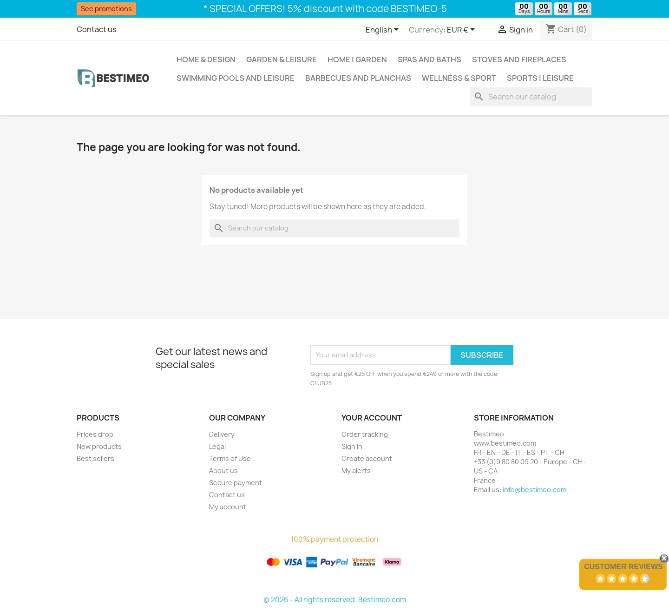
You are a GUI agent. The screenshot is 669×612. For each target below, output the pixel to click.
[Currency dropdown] (462, 30)
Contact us (97, 29)
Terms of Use (230, 458)
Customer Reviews (623, 567)
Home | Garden (357, 59)
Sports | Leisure (540, 78)
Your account (371, 418)
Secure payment (235, 482)
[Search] (531, 96)
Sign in (351, 446)
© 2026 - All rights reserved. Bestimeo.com (334, 600)
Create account (366, 458)
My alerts (356, 470)
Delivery (222, 434)
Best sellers (95, 458)
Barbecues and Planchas (358, 78)
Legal (217, 446)
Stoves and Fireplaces (519, 59)
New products (99, 446)
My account (227, 506)
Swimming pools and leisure (236, 78)
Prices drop (95, 434)
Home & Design (206, 59)
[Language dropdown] (384, 30)
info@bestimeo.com (534, 489)
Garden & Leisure (281, 59)
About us (223, 470)
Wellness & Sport (459, 78)
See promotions (106, 8)
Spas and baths (429, 59)
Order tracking (364, 434)
